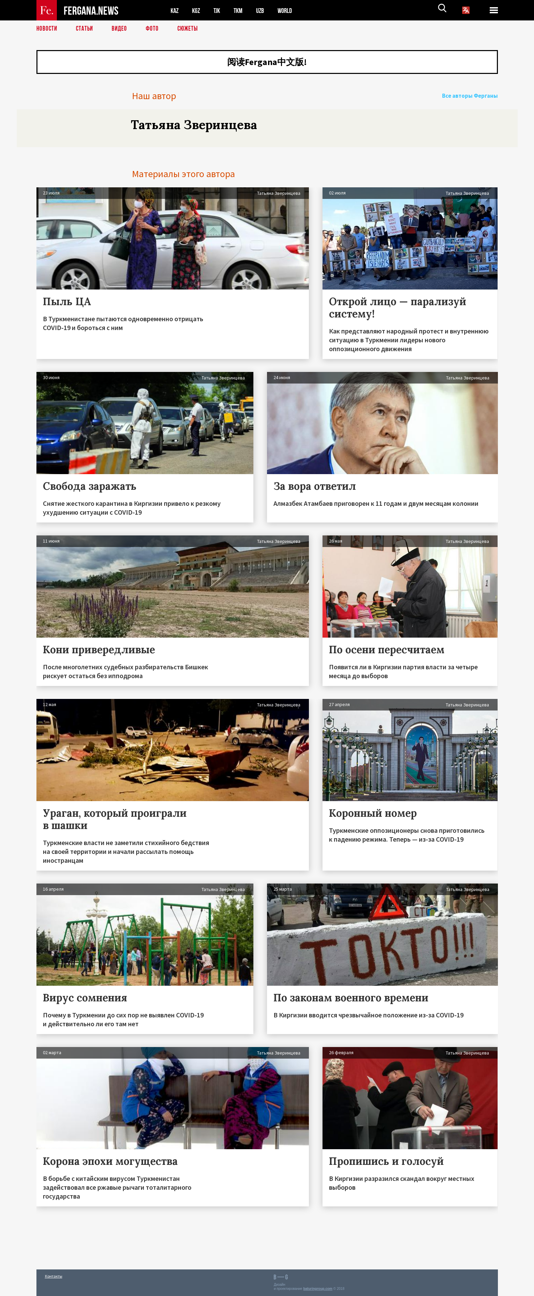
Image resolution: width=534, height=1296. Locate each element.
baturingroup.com (317, 1289)
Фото (155, 29)
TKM (242, 10)
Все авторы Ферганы (473, 104)
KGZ (197, 10)
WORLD (290, 10)
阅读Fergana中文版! (267, 63)
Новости (47, 29)
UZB (264, 10)
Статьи (86, 29)
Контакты (53, 1276)
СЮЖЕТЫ (191, 29)
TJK (219, 10)
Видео (122, 29)
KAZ (175, 10)
